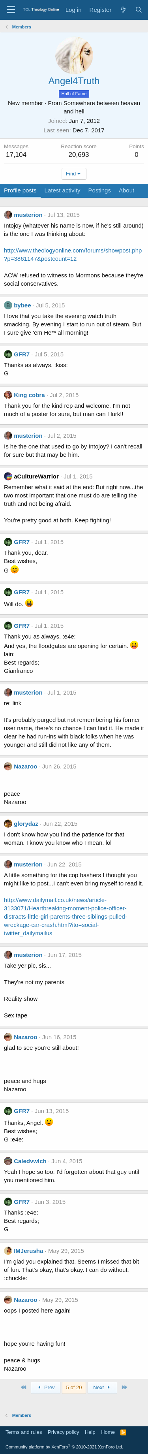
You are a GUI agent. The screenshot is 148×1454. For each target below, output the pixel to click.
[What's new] (123, 9)
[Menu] (11, 10)
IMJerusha (28, 1250)
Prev (45, 1387)
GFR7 (22, 354)
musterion (28, 214)
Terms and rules (24, 1432)
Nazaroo (25, 766)
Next (102, 1387)
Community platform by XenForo (64, 1447)
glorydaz (26, 823)
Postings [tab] (99, 190)
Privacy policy (63, 1432)
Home (108, 1432)
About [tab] (126, 190)
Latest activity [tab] (63, 190)
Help (90, 1432)
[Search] (138, 9)
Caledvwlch (30, 1161)
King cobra (29, 395)
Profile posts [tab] (20, 190)
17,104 (16, 154)
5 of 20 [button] (74, 1387)
